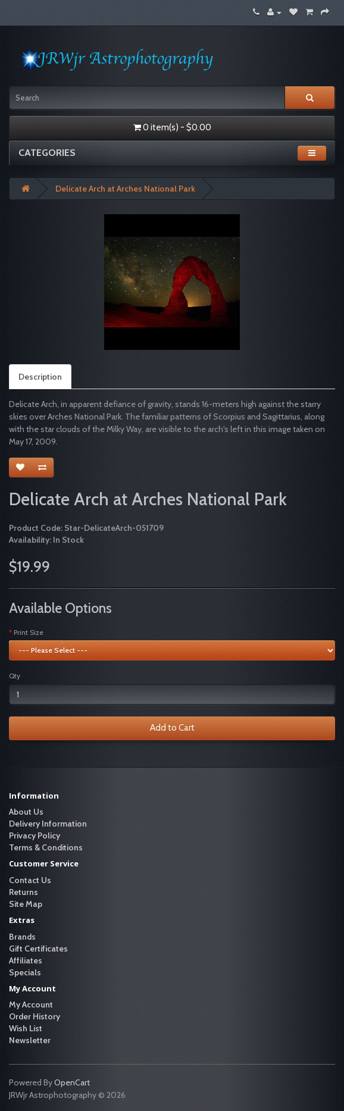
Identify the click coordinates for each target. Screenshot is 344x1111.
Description (40, 376)
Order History (34, 1016)
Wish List (25, 1028)
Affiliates (25, 960)
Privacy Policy (34, 835)
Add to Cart (172, 727)
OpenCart (72, 1082)
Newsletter (30, 1040)
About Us (26, 811)
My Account (31, 1004)
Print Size (28, 632)
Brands (22, 936)
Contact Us (30, 880)
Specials (25, 972)
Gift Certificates (38, 948)
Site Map (25, 904)
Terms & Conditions (46, 847)
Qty (14, 675)
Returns (23, 892)
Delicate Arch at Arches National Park (125, 188)
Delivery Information (48, 823)
